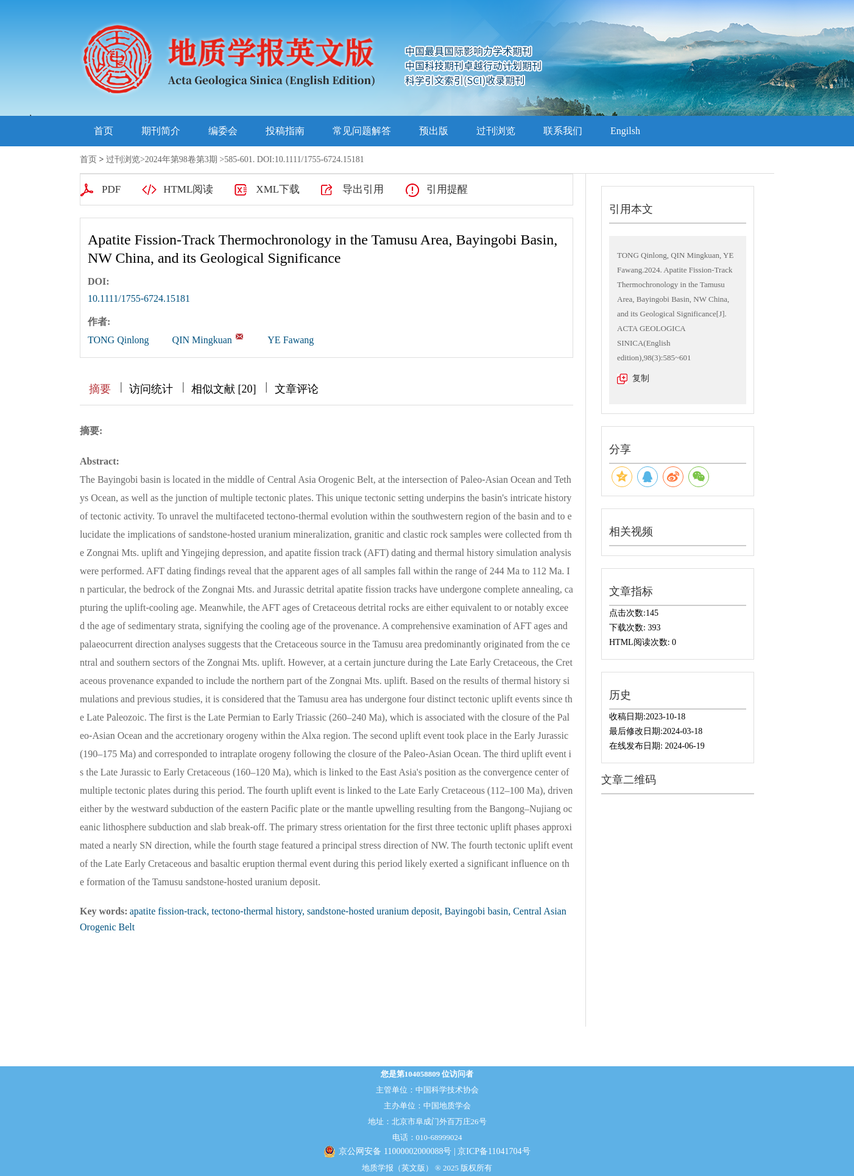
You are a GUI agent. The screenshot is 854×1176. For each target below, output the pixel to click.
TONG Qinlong (118, 340)
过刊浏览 (495, 131)
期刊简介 (160, 131)
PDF (111, 189)
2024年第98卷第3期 (181, 159)
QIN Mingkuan (202, 340)
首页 (103, 131)
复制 (640, 378)
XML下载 (278, 189)
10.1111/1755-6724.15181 (139, 298)
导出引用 (363, 189)
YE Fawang (290, 340)
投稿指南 (285, 131)
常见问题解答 (362, 131)
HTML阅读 (188, 189)
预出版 (433, 131)
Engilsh (625, 131)
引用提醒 (447, 189)
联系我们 (562, 131)
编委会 (223, 131)
